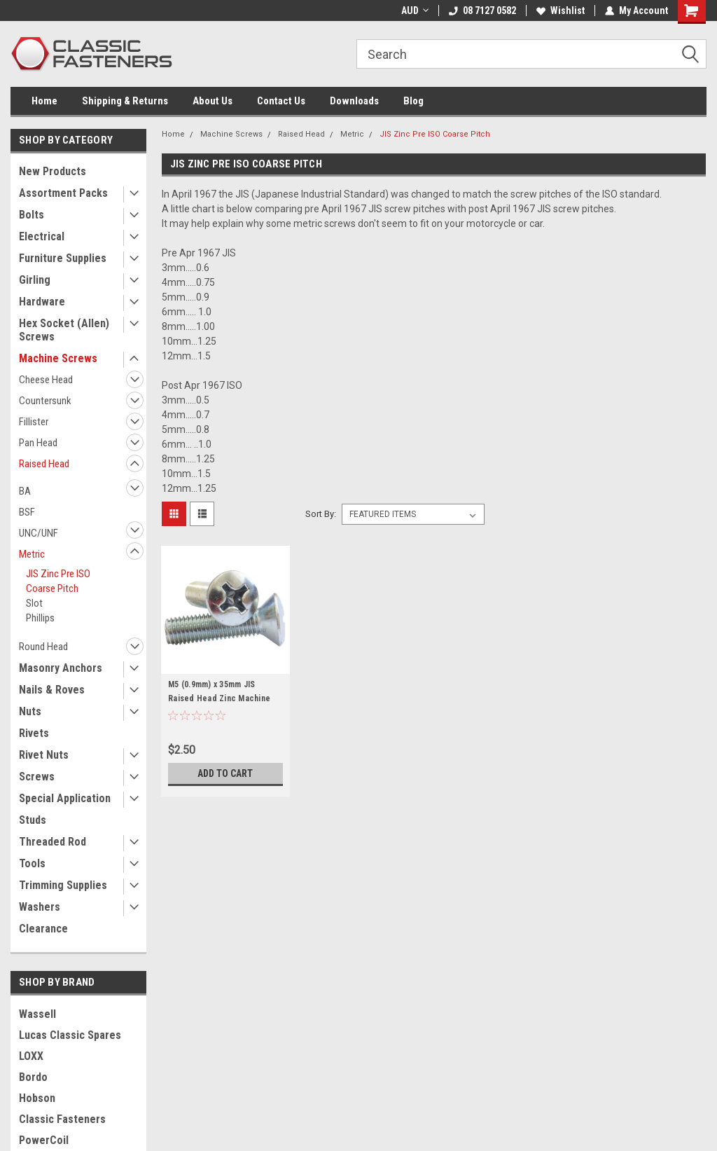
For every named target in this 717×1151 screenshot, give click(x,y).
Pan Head (38, 442)
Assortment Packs (63, 193)
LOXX (31, 1056)
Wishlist (560, 10)
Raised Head (44, 463)
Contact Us (281, 101)
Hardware (42, 301)
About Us (212, 101)
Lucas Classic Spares (70, 1035)
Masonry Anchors (60, 668)
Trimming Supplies (63, 885)
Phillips (40, 618)
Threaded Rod (52, 841)
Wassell (37, 1014)
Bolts (31, 214)
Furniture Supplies (62, 258)
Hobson (37, 1098)
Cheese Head (46, 379)
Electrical (41, 236)
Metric (32, 554)
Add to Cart (225, 773)
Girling (34, 280)
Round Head (43, 646)
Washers (39, 907)
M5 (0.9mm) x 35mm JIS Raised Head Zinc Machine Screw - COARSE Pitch (219, 698)
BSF (27, 512)
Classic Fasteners (62, 1119)
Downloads (354, 101)
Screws (37, 776)
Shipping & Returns (125, 101)
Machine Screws (58, 358)
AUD (415, 10)
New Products (52, 171)
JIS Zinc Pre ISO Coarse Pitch (58, 581)
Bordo (33, 1077)
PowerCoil (44, 1140)
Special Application (65, 798)
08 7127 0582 (482, 10)
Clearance (43, 928)
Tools (32, 863)
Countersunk (45, 400)
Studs (32, 820)
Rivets (34, 733)
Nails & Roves (52, 689)
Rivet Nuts (44, 754)
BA (25, 491)
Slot (34, 603)
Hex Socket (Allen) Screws (64, 330)
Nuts (30, 711)
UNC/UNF (38, 533)
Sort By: (320, 514)
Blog (413, 101)
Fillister (33, 421)
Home (44, 101)
